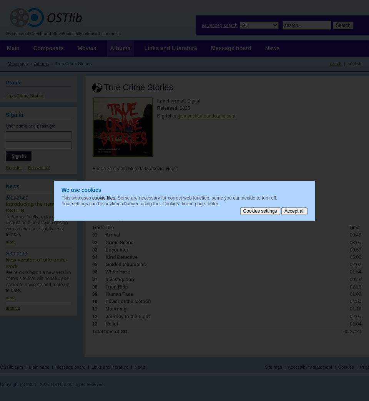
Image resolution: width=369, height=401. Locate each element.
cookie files (103, 197)
